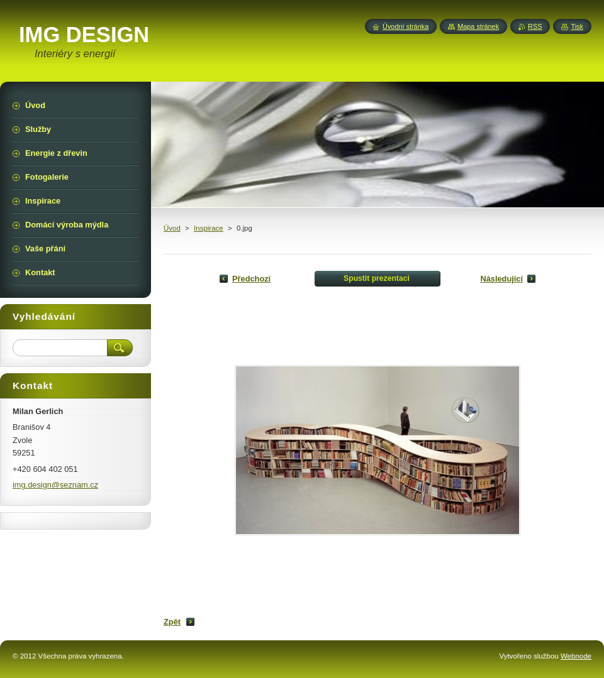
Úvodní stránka (405, 26)
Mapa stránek (478, 26)
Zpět (172, 621)
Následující (501, 278)
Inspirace (208, 228)
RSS (535, 26)
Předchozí (251, 278)
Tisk (577, 26)
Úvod (172, 228)
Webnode (576, 656)
